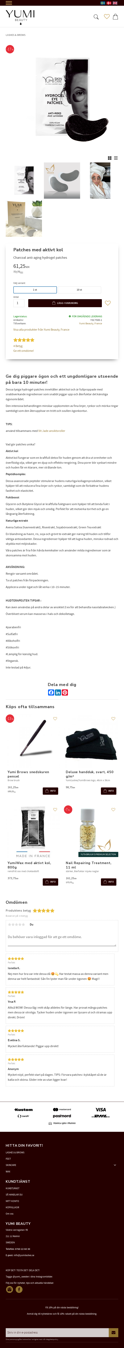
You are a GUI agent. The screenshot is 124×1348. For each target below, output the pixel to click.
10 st (79, 290)
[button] (95, 16)
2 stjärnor (13, 924)
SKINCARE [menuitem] (11, 1165)
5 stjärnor (23, 924)
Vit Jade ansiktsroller (51, 431)
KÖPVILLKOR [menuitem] (12, 1207)
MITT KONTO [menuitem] (12, 1201)
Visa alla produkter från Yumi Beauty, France (41, 330)
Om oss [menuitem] (9, 1213)
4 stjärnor (20, 924)
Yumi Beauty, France (90, 323)
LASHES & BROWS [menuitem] (15, 1152)
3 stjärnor (16, 924)
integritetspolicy (52, 1339)
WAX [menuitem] (8, 1171)
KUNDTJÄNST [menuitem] (12, 1188)
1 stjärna (9, 924)
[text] (62, 267)
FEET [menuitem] (8, 1158)
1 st (35, 290)
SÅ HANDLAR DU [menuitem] (14, 1194)
